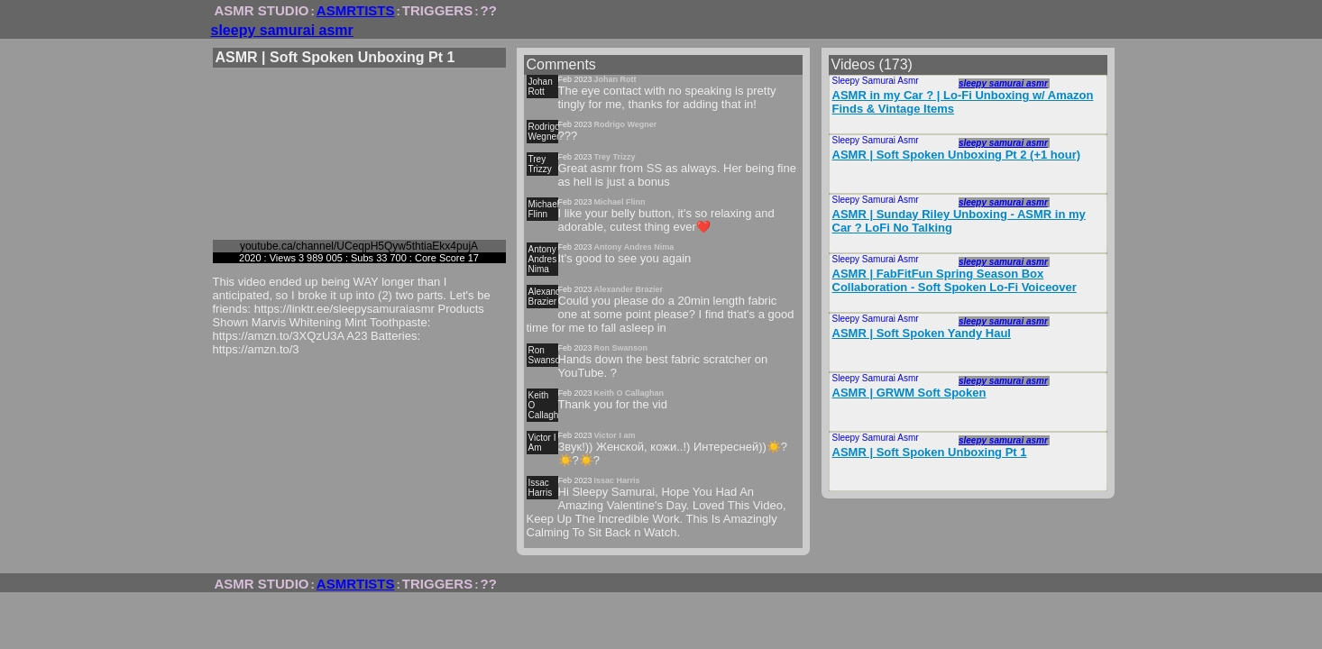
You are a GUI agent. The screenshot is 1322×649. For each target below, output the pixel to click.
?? (489, 10)
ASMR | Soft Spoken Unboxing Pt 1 (929, 452)
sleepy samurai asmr (282, 30)
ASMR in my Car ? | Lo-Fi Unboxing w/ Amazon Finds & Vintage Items (963, 101)
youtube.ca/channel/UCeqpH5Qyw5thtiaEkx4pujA (359, 246)
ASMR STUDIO (262, 10)
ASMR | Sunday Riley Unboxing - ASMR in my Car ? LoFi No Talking (959, 220)
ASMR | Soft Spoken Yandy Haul (921, 333)
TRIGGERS (437, 10)
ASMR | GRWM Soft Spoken (909, 392)
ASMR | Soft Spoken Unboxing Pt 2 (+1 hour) (956, 154)
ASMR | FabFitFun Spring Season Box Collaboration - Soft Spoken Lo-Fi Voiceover (954, 280)
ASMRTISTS (356, 10)
